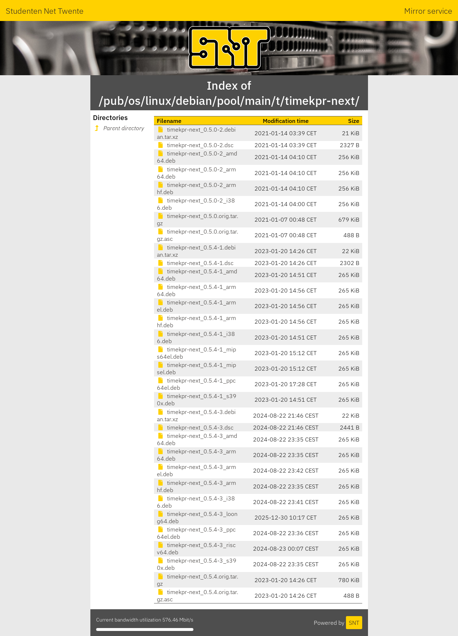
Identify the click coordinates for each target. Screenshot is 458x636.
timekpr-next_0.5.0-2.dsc (195, 145)
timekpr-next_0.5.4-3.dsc (195, 427)
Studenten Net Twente (45, 10)
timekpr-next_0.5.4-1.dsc (195, 262)
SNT (354, 622)
